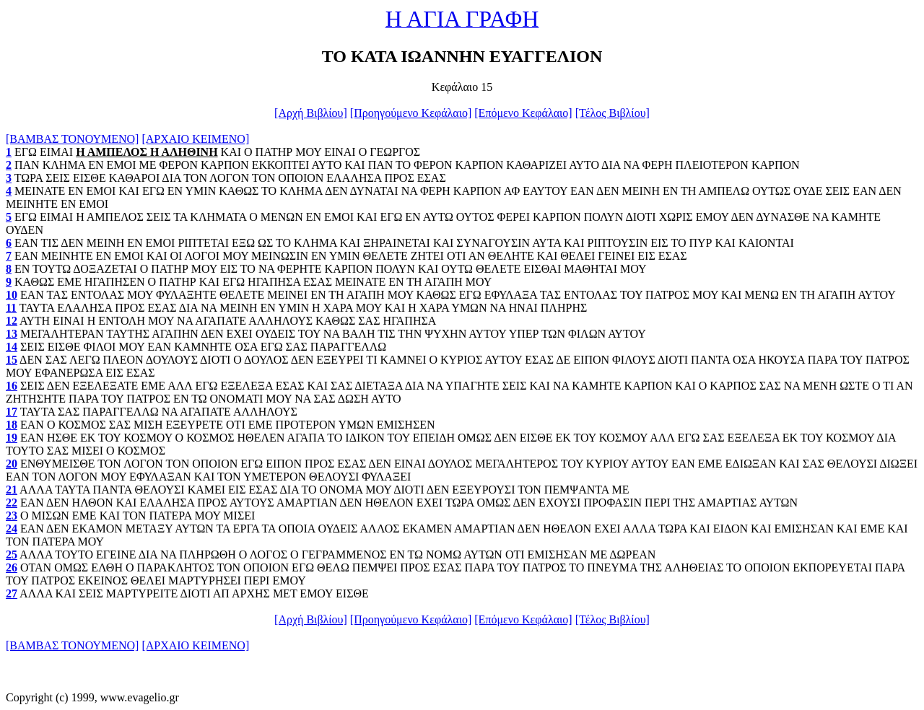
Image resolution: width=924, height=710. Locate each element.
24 (11, 528)
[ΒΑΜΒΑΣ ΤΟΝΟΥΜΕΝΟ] (72, 139)
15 (11, 360)
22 (11, 502)
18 (11, 424)
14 (11, 347)
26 (11, 567)
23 (11, 515)
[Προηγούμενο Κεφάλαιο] (410, 113)
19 (11, 437)
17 (11, 412)
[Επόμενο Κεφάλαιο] (523, 113)
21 (11, 489)
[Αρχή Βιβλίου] (310, 113)
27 (11, 593)
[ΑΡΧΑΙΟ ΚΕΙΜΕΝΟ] (195, 139)
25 (11, 554)
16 (11, 386)
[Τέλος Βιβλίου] (612, 113)
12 (11, 321)
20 (11, 463)
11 (11, 308)
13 (11, 334)
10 (11, 295)
